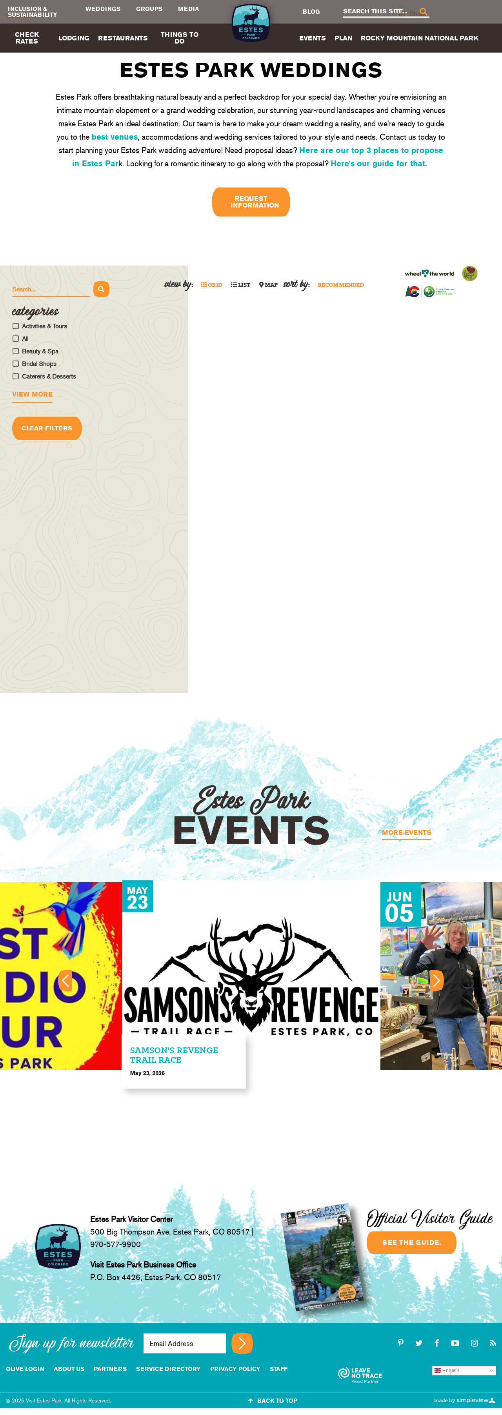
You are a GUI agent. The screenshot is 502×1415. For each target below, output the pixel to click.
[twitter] (420, 1343)
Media (188, 8)
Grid (211, 285)
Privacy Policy (235, 1369)
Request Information (255, 202)
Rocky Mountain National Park (419, 38)
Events (312, 38)
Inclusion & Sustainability (32, 11)
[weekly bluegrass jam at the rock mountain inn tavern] (251, 976)
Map (268, 285)
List (240, 285)
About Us (69, 1369)
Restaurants (123, 38)
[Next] (437, 980)
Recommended (341, 285)
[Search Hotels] (51, 289)
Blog (311, 11)
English (447, 1371)
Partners (110, 1369)
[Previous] (64, 980)
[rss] (493, 1343)
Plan (343, 38)
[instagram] (475, 1343)
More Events (406, 832)
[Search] (423, 11)
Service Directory (168, 1369)
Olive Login (25, 1369)
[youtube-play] (456, 1343)
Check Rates (27, 38)
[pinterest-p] (402, 1343)
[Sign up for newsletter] (242, 1343)
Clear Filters (47, 428)
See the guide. (411, 1242)
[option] (251, 976)
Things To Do (179, 38)
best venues (114, 137)
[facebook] (438, 1343)
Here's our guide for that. (380, 163)
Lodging (73, 38)
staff (278, 1369)
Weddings (102, 8)
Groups (149, 8)
